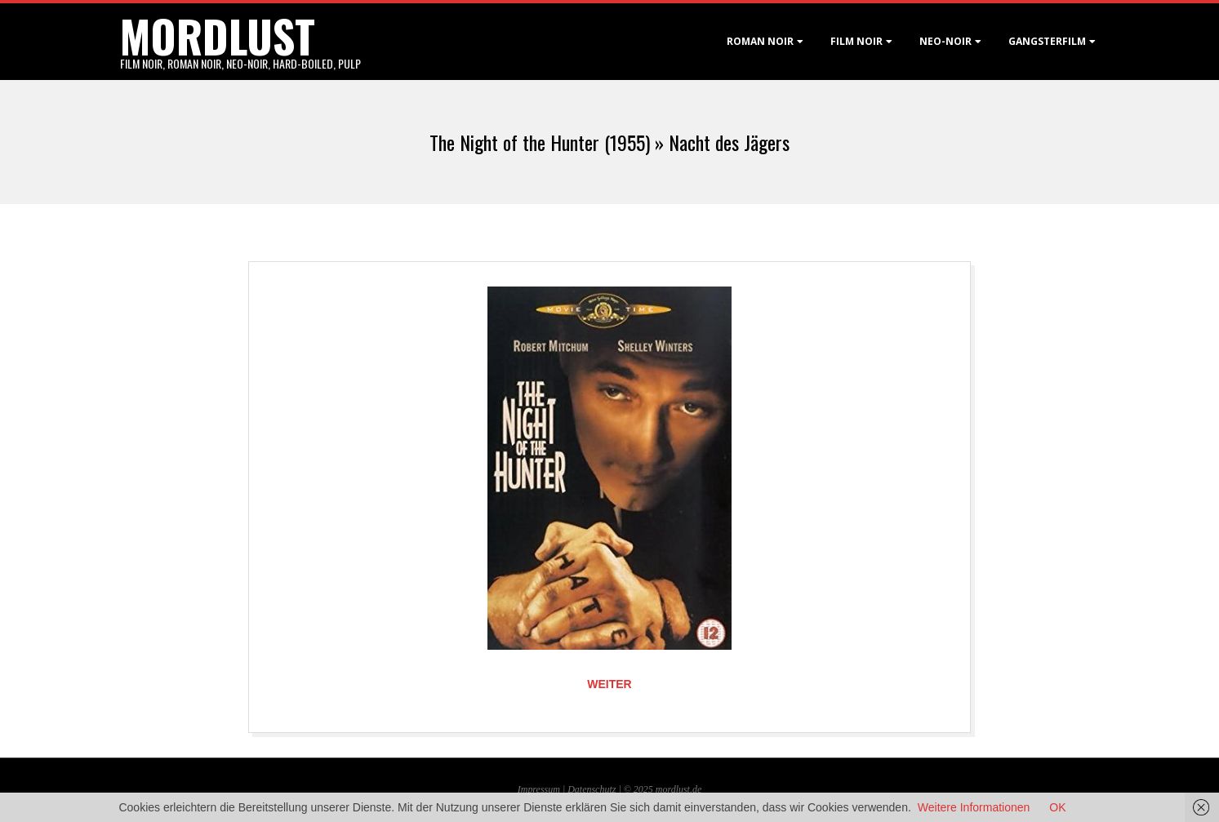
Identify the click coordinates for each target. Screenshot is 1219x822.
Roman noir (760, 41)
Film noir (856, 41)
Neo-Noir (945, 41)
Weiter (609, 684)
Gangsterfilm (1047, 41)
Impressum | (542, 789)
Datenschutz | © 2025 (611, 789)
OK (1057, 807)
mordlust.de (678, 789)
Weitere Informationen (974, 807)
